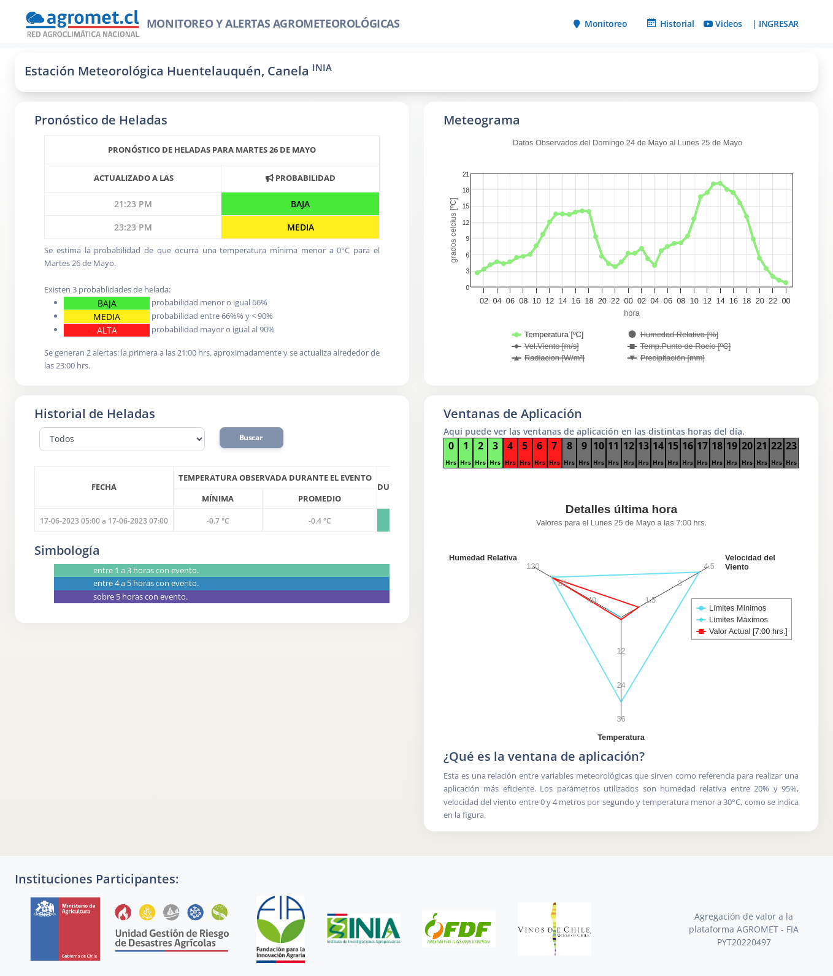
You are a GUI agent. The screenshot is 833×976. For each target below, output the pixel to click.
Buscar (251, 437)
